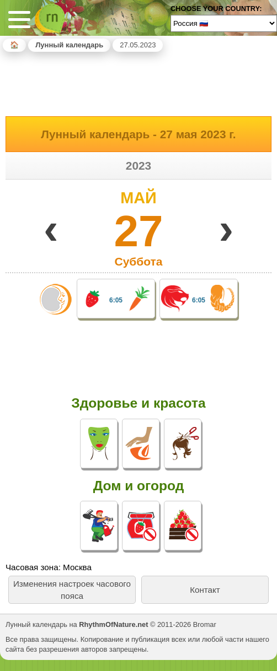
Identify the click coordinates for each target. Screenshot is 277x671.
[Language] (224, 23)
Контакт (205, 589)
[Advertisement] (138, 82)
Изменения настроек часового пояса (72, 589)
